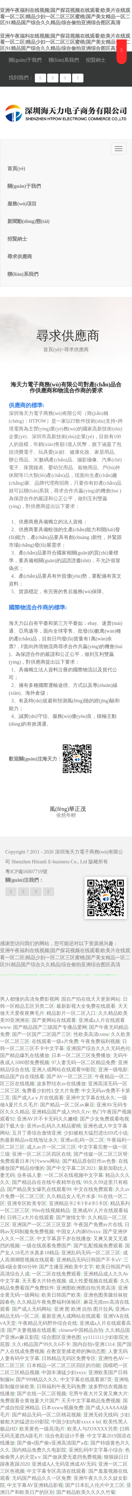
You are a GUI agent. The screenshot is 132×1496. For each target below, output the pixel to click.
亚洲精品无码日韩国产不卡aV (88, 1259)
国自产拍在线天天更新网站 (90, 999)
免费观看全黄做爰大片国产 (29, 1400)
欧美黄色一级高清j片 (42, 1429)
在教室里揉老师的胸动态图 (76, 1351)
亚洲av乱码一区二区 (82, 1140)
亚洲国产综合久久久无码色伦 (98, 1048)
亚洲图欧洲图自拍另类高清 (85, 1288)
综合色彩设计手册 (64, 1436)
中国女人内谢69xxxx (78, 1231)
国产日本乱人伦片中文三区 (94, 1485)
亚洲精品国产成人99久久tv (61, 1112)
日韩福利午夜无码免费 (61, 1386)
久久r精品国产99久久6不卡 (41, 1344)
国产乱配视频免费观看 (98, 1245)
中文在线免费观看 (93, 1189)
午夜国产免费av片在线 (98, 1224)
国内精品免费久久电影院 (39, 1450)
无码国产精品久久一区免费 (41, 1478)
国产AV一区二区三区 (69, 1076)
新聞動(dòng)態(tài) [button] (28, 221)
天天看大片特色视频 (44, 1281)
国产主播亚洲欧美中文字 (66, 1267)
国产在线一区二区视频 (41, 1393)
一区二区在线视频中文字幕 (73, 1175)
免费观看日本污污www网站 (30, 1161)
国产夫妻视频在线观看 (31, 1330)
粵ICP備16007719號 (26, 871)
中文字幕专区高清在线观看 (56, 1471)
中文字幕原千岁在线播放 (64, 1238)
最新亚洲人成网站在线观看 (71, 1316)
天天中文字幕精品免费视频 (90, 1400)
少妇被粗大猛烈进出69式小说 (96, 1133)
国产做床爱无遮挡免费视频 (72, 1457)
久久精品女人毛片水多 (71, 1196)
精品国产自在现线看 (22, 1076)
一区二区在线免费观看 (56, 1274)
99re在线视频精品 (51, 1210)
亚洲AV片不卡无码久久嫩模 (47, 1119)
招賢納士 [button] (17, 239)
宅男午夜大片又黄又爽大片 (98, 1393)
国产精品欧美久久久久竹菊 (85, 1492)
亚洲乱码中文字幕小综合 (96, 1450)
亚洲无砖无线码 (100, 1414)
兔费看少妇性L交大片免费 (50, 1090)
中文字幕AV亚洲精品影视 (35, 1485)
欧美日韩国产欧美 (61, 1295)
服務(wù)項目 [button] (22, 203)
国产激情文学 (71, 1217)
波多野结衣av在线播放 (61, 1083)
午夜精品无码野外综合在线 (47, 1323)
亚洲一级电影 (113, 1069)
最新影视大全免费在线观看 (85, 1006)
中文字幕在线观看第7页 (86, 1379)
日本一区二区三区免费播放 (81, 1055)
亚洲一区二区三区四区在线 (41, 1154)
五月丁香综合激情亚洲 (36, 1133)
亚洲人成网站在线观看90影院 (64, 1069)
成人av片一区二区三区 (51, 1147)
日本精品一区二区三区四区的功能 (64, 1365)
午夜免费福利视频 (100, 1041)
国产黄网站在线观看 (54, 1020)
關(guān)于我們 (25, 60)
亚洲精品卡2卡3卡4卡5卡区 (78, 1203)
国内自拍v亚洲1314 (93, 1344)
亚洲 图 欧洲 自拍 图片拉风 (83, 1309)
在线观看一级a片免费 (55, 1041)
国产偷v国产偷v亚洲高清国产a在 (52, 1443)
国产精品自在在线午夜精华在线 (46, 1182)
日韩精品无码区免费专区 (69, 1358)
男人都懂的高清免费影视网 (29, 999)
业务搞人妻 (29, 1175)
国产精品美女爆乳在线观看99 (39, 1189)
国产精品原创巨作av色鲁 (89, 1161)
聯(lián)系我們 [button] (22, 274)
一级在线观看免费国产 (46, 1245)
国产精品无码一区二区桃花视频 (46, 1414)
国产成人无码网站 (31, 1309)
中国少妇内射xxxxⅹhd (76, 1421)
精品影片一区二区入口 (71, 1013)
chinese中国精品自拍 (81, 1330)
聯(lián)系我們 (64, 60)
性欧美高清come (91, 1034)
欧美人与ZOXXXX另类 (92, 1429)
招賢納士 (96, 60)
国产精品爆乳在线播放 (24, 1055)
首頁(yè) (16, 168)
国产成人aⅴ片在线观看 (37, 1097)
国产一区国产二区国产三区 (41, 1034)
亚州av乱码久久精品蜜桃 (54, 1126)
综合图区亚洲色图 (61, 1337)
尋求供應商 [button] (19, 256)
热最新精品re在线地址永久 (29, 1140)
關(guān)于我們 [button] (24, 186)
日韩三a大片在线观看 (30, 1217)
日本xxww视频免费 (62, 1407)
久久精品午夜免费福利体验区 (49, 1302)
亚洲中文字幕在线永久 (90, 1097)
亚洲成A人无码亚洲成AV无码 (64, 1464)
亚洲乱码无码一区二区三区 (90, 1252)
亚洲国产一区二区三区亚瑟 (41, 1224)
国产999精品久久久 (37, 1379)
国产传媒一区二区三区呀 (101, 1154)
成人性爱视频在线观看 (93, 1281)
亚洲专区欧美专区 (26, 1203)
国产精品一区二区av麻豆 (67, 1104)
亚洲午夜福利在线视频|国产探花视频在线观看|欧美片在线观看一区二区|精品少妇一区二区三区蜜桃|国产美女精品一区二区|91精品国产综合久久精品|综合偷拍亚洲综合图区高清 (65, 16)
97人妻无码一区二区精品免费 (83, 1062)
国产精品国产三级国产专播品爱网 (50, 1027)
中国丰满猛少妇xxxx (64, 1372)
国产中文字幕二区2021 (71, 1168)
